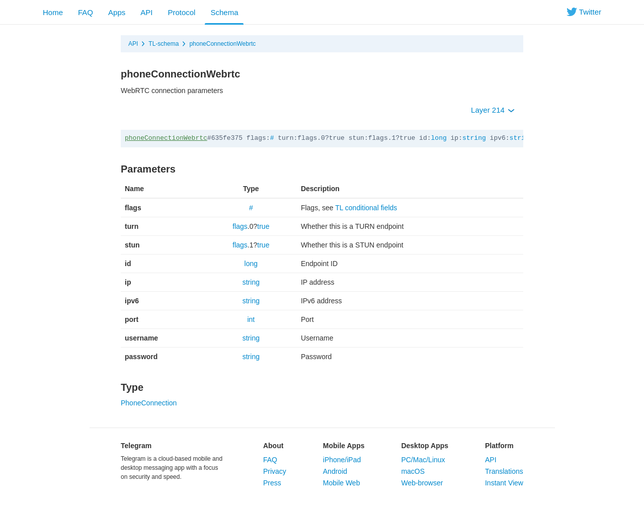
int (251, 319)
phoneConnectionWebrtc (222, 43)
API (146, 12)
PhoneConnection (149, 403)
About (273, 446)
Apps (116, 12)
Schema (224, 12)
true (263, 226)
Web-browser (422, 483)
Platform (499, 446)
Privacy (274, 471)
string (474, 138)
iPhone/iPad (342, 460)
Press (272, 483)
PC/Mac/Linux (423, 460)
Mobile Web (341, 483)
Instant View (504, 483)
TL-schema (163, 43)
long (439, 138)
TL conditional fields (366, 208)
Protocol (181, 12)
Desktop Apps (424, 446)
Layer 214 (493, 110)
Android (335, 471)
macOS (413, 471)
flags (240, 226)
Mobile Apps (344, 446)
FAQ (85, 12)
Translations (504, 471)
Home (53, 12)
